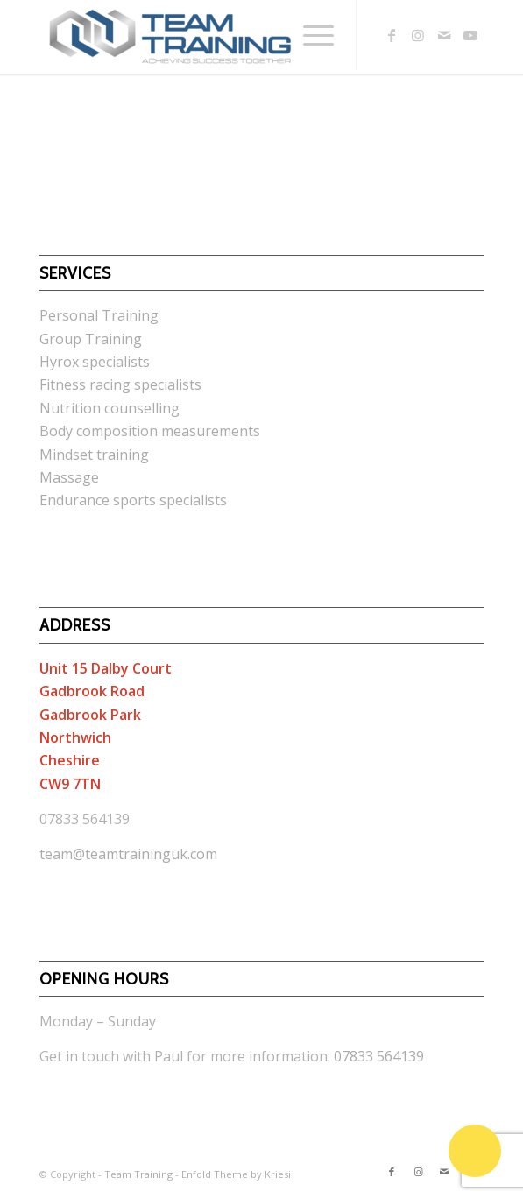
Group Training (90, 339)
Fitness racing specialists (120, 384)
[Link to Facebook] (391, 35)
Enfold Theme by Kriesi (236, 1174)
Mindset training (94, 454)
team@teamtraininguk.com (128, 854)
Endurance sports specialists (133, 500)
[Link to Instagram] (418, 35)
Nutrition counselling (109, 408)
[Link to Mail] (444, 35)
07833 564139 (379, 1056)
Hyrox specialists (94, 361)
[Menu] (310, 35)
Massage (69, 477)
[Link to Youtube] (470, 35)
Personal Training (99, 315)
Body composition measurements (149, 431)
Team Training (138, 1174)
